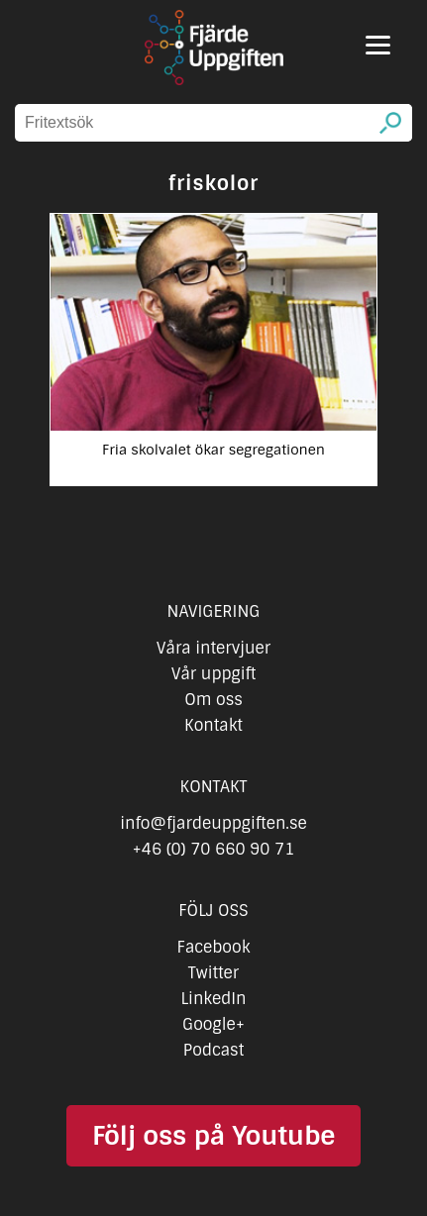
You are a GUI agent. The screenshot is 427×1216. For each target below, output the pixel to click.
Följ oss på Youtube (213, 1136)
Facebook (214, 947)
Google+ (213, 1024)
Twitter (213, 973)
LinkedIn (213, 998)
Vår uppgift (214, 673)
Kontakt (213, 725)
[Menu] (378, 45)
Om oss (213, 699)
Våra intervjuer (214, 648)
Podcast (213, 1050)
